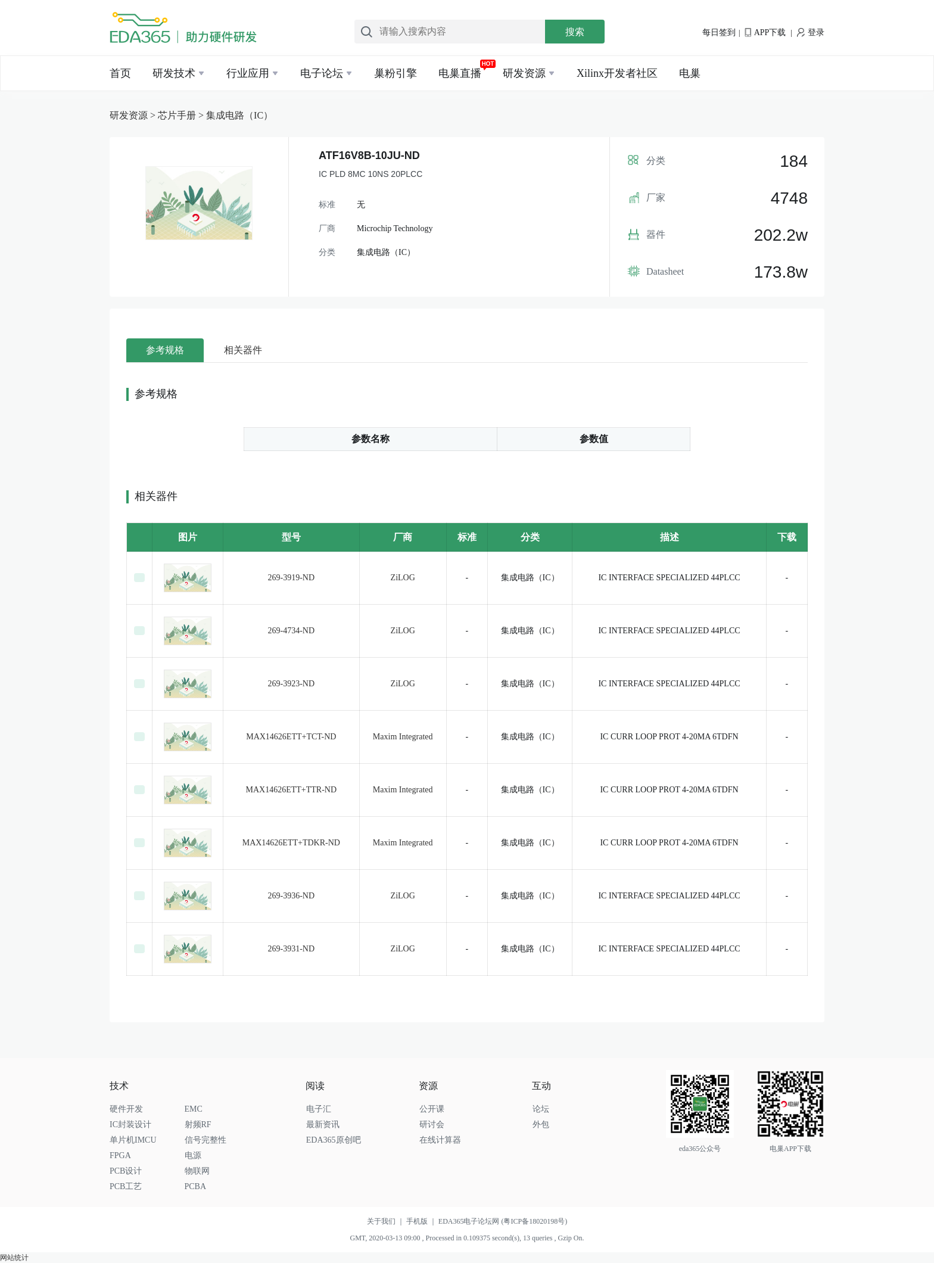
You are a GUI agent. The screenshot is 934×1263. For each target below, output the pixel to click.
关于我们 (386, 1221)
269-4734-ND (291, 630)
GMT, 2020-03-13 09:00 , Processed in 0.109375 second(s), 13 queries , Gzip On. (467, 1238)
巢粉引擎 (395, 73)
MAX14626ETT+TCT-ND (291, 736)
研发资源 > (134, 115)
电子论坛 (321, 73)
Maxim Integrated (403, 736)
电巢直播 (459, 73)
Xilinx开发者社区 (617, 73)
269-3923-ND (291, 683)
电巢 (689, 73)
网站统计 (14, 1257)
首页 (120, 73)
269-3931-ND (291, 948)
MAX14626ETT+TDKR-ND (291, 842)
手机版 (422, 1221)
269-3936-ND (291, 895)
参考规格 (165, 350)
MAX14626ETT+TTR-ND (291, 789)
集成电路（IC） (239, 115)
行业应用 (247, 73)
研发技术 (173, 73)
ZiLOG (403, 577)
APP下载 (765, 32)
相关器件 (243, 350)
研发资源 (524, 73)
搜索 (574, 32)
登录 (810, 32)
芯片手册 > (182, 115)
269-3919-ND (291, 577)
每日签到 (719, 32)
